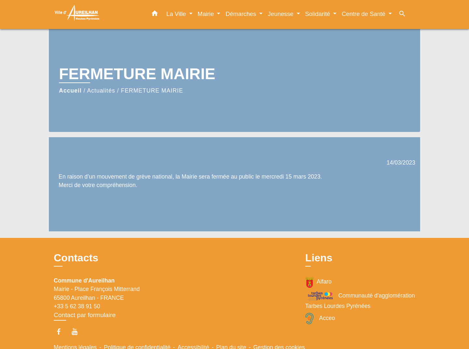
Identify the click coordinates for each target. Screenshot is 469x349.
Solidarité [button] (318, 13)
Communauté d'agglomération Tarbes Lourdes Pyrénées (360, 299)
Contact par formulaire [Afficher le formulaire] (85, 315)
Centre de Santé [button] (364, 13)
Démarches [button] (241, 13)
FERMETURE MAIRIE (152, 90)
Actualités (101, 90)
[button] (155, 14)
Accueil (70, 90)
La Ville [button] (177, 13)
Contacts (76, 258)
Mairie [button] (207, 13)
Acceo (320, 318)
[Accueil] (94, 14)
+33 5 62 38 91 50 (77, 306)
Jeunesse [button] (281, 13)
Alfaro (318, 282)
